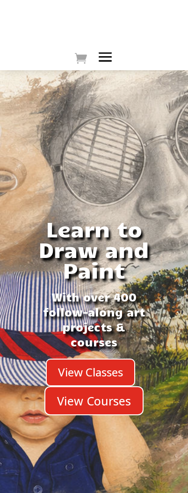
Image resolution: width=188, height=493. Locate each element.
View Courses (94, 401)
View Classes (90, 372)
